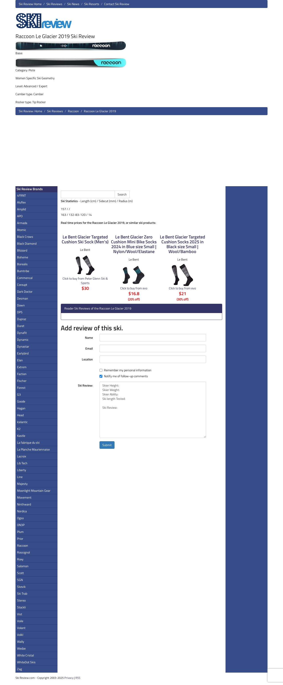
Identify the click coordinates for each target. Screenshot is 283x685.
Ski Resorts (91, 4)
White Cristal (25, 655)
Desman (22, 298)
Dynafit (22, 332)
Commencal (25, 277)
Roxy (20, 559)
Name (89, 337)
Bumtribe (23, 271)
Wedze (21, 648)
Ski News (73, 4)
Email (89, 348)
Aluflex (21, 202)
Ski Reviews (54, 4)
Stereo (21, 600)
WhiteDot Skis (26, 662)
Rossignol (23, 552)
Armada (22, 223)
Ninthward (24, 504)
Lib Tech (22, 463)
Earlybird (23, 353)
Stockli (21, 607)
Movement (24, 497)
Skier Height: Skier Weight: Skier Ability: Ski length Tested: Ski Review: (152, 410)
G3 (19, 394)
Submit (107, 445)
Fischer (22, 380)
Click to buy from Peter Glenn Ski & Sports (85, 280)
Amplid (21, 209)
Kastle (21, 435)
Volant (21, 627)
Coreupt (22, 284)
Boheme (22, 257)
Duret (20, 325)
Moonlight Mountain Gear (33, 490)
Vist (19, 614)
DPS (20, 312)
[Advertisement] (141, 152)
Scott (20, 573)
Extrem (22, 367)
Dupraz (21, 319)
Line (20, 476)
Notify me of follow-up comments (123, 376)
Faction (22, 374)
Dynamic (23, 339)
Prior (20, 538)
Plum (20, 531)
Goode (21, 401)
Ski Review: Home (30, 111)
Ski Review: (85, 385)
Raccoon (73, 111)
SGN (20, 579)
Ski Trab (22, 593)
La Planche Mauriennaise (33, 449)
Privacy (68, 677)
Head (20, 415)
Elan (20, 360)
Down (21, 305)
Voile (20, 621)
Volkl (20, 634)
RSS (77, 677)
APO (20, 216)
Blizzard (22, 250)
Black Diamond (26, 243)
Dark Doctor (25, 291)
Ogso (20, 518)
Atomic (21, 229)
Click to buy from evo (133, 288)
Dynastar (23, 346)
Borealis (22, 264)
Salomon (23, 566)
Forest (21, 387)
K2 (19, 428)
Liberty (21, 470)
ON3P (21, 524)
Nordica (22, 511)
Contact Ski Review (116, 4)
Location (87, 359)
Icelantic (22, 422)
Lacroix (21, 456)
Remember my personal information (125, 370)
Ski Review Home (30, 4)
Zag (19, 669)
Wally (20, 641)
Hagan (21, 408)
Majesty (22, 483)
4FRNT (21, 195)
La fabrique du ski (28, 442)
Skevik (21, 586)
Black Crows (25, 236)
